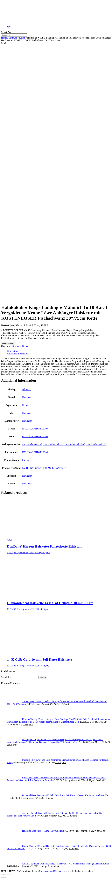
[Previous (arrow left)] (2, 877)
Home (4, 37)
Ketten (22, 37)
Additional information (18, 353)
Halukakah (27, 397)
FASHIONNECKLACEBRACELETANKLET (44, 468)
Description (12, 351)
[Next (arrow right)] (5, 877)
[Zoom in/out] (11, 874)
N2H (9, 27)
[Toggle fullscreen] (8, 874)
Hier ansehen (8, 343)
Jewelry (25, 460)
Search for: (6, 677)
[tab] (59, 351)
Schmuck (13, 37)
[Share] (5, 874)
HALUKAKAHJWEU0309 (35, 428)
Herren (25, 405)
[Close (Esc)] (2, 874)
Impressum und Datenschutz (52, 871)
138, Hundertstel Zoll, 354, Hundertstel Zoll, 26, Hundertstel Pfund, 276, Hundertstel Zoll (64, 444)
